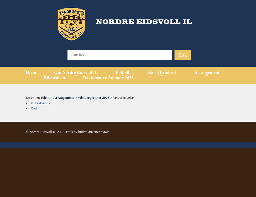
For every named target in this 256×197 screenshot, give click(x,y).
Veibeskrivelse (41, 103)
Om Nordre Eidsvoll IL (76, 72)
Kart (34, 108)
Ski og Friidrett (161, 72)
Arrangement (206, 72)
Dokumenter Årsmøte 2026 (108, 78)
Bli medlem (54, 78)
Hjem (31, 72)
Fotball (122, 72)
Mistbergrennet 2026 (93, 97)
